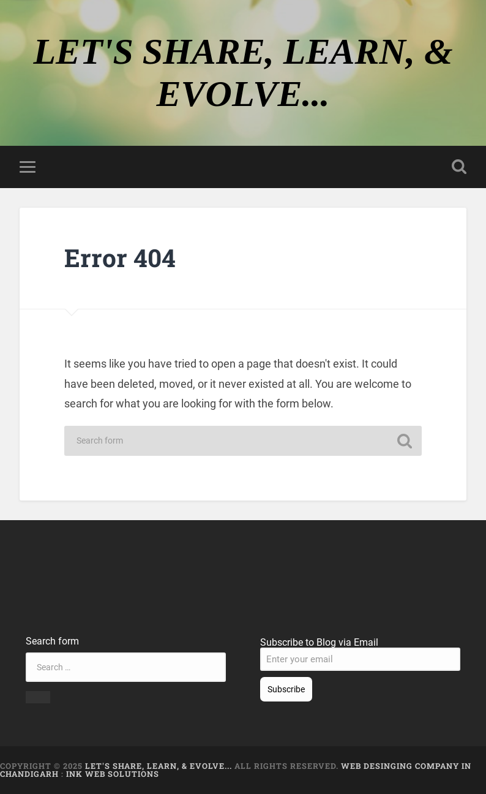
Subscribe (286, 689)
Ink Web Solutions (112, 774)
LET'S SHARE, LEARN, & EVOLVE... (159, 766)
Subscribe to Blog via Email (319, 642)
